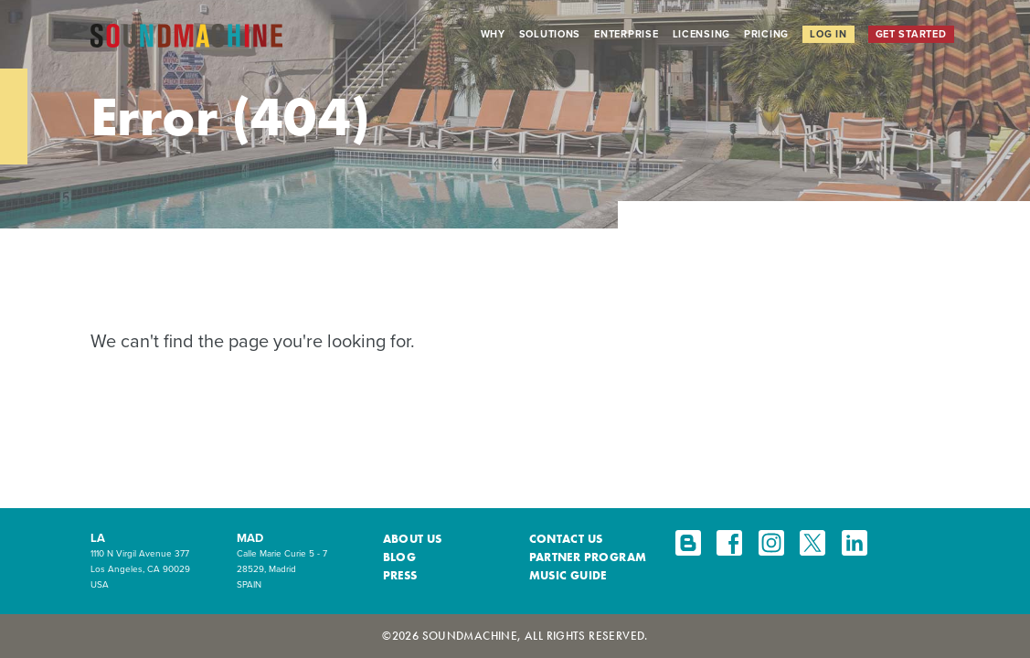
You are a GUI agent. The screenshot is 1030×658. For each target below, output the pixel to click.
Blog (400, 557)
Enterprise (626, 34)
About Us (412, 539)
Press (400, 575)
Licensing (702, 34)
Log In (828, 34)
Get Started (911, 34)
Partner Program (588, 557)
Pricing (766, 34)
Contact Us (566, 539)
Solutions (550, 34)
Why (493, 34)
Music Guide (568, 575)
